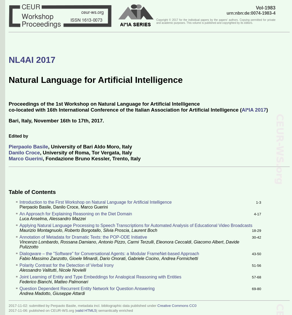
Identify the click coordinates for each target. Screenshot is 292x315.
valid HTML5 (86, 310)
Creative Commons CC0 (176, 306)
